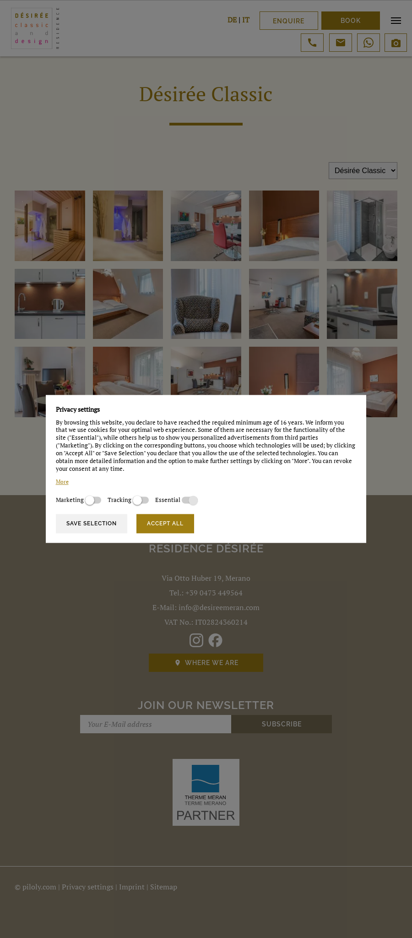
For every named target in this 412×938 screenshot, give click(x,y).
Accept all (165, 523)
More (62, 482)
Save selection (91, 523)
